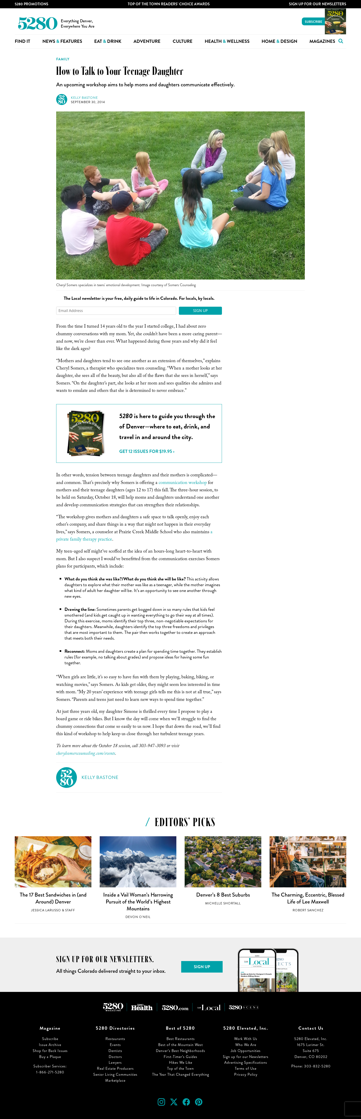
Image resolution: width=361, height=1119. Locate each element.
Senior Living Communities (115, 1074)
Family (63, 59)
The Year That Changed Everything (180, 1074)
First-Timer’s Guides (180, 1056)
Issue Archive (50, 1044)
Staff (70, 910)
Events (115, 1044)
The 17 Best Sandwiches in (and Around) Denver (53, 898)
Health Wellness (227, 41)
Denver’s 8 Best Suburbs (223, 895)
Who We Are (245, 1044)
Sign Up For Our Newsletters (317, 4)
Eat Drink (107, 41)
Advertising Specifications (245, 1062)
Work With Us (245, 1038)
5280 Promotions (31, 4)
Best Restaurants (180, 1038)
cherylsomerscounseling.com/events (85, 754)
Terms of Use (245, 1068)
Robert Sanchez (308, 910)
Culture (182, 41)
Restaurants (115, 1038)
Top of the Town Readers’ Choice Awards (169, 4)
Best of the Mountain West (180, 1044)
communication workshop (183, 483)
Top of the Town (180, 1068)
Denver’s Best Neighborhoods (180, 1050)
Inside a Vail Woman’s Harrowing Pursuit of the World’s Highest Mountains (138, 901)
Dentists (115, 1050)
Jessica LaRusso (46, 910)
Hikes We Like (180, 1062)
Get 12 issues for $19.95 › (146, 451)
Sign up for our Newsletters (245, 1056)
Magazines (322, 41)
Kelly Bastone (84, 98)
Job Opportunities (246, 1050)
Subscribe (313, 21)
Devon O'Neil (138, 917)
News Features (62, 41)
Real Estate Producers (115, 1068)
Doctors (115, 1056)
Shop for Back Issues (50, 1050)
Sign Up (200, 310)
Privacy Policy (245, 1074)
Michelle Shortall (223, 903)
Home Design (279, 41)
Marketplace (115, 1080)
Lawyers (115, 1062)
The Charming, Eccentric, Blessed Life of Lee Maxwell (308, 898)
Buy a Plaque (50, 1056)
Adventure (147, 41)
